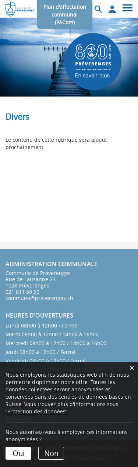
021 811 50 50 (22, 292)
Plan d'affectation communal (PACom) (64, 14)
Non (51, 453)
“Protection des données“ (36, 411)
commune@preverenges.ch (39, 298)
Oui (19, 453)
